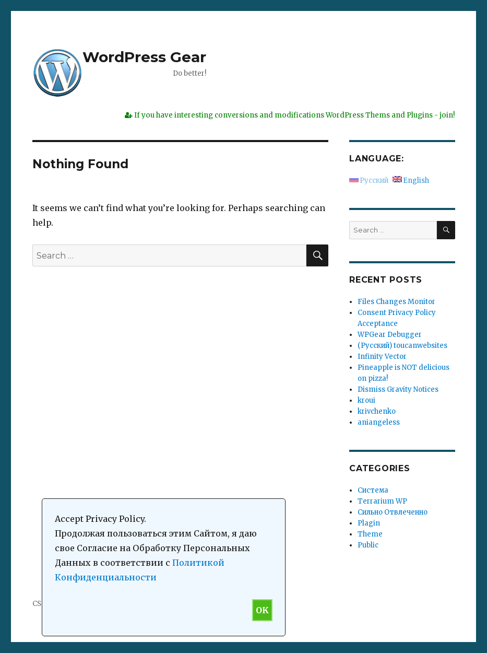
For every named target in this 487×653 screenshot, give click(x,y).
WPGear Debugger (390, 334)
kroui (366, 400)
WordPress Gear (144, 57)
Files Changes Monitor (396, 301)
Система (373, 490)
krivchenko (377, 411)
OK (262, 610)
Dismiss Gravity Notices (398, 389)
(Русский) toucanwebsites (402, 345)
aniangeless (379, 422)
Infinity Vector (382, 356)
